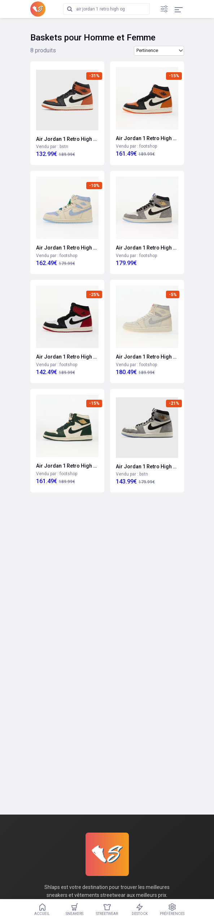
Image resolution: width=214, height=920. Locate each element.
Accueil (42, 909)
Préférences (172, 909)
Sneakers (74, 909)
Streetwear (107, 909)
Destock (139, 909)
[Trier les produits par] (159, 51)
